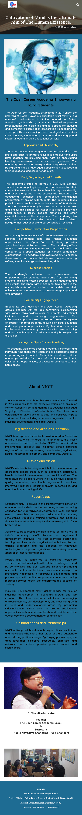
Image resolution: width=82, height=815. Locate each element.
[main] (41, 22)
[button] (4, 5)
